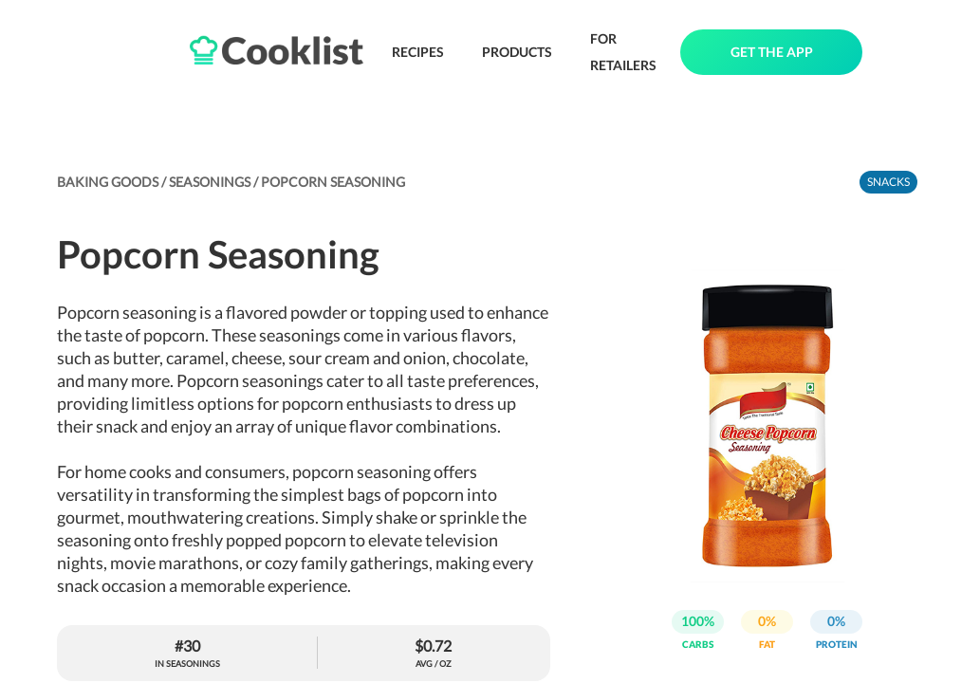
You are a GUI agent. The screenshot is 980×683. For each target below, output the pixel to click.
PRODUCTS (517, 52)
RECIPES (418, 52)
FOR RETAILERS (623, 51)
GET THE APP (771, 52)
